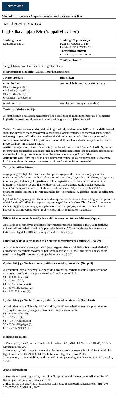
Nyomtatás (15, 6)
